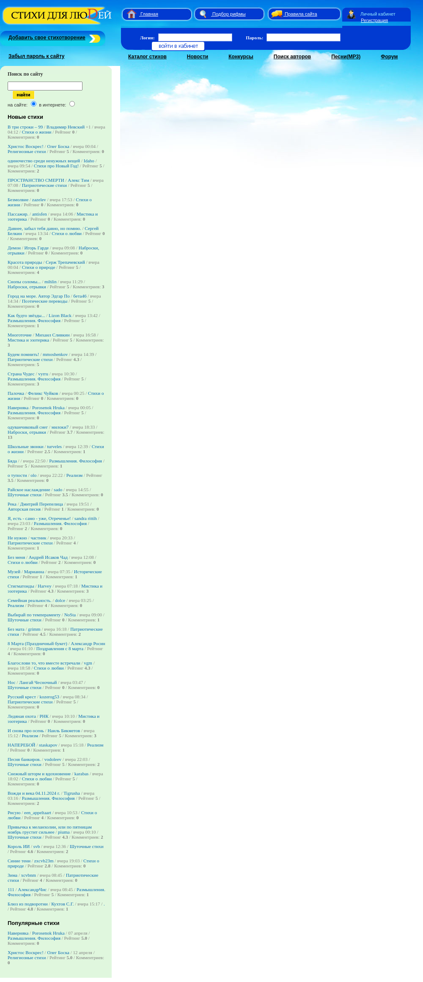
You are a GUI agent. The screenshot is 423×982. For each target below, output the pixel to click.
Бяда (12, 460)
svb (36, 846)
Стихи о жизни (37, 131)
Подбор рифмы (229, 13)
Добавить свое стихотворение (46, 38)
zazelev (39, 199)
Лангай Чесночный (38, 682)
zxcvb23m (44, 860)
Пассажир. (18, 213)
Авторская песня (24, 509)
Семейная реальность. (30, 600)
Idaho (89, 160)
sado (58, 489)
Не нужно (17, 537)
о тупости (18, 475)
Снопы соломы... (24, 281)
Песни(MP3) (345, 57)
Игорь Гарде (36, 247)
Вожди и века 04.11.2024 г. (34, 793)
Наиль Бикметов (63, 730)
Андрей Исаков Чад (48, 557)
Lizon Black (60, 315)
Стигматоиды (21, 585)
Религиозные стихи (27, 151)
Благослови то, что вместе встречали (44, 662)
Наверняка (18, 407)
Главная (149, 13)
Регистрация (374, 20)
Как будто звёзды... (26, 315)
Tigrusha (71, 793)
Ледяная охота (22, 716)
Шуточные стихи (24, 494)
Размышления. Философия (34, 320)
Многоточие (20, 334)
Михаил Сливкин (53, 334)
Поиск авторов (292, 57)
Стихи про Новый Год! (56, 165)
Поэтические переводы (45, 301)
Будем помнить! (23, 354)
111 (11, 889)
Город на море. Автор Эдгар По (39, 295)
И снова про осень (26, 730)
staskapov (48, 744)
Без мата (16, 629)
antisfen (39, 213)
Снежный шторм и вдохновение (39, 773)
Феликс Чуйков (43, 393)
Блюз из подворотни (28, 903)
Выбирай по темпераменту (34, 614)
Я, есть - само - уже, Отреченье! (39, 518)
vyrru (43, 373)
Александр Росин (88, 643)
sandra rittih (85, 518)
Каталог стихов (147, 57)
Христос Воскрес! (26, 146)
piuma (64, 831)
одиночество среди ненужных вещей (44, 160)
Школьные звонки (26, 446)
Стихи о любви (67, 233)
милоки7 (60, 426)
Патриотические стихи (44, 185)
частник (38, 537)
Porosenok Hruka (48, 407)
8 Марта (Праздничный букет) (37, 643)
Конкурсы (240, 57)
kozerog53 (49, 696)
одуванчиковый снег (28, 426)
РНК (43, 716)
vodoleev (52, 759)
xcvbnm (28, 875)
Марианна (34, 571)
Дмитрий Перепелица (41, 503)
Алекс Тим (78, 180)
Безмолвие (18, 199)
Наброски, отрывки (27, 286)
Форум (389, 57)
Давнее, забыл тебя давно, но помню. (44, 228)
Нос (12, 682)
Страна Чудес (21, 373)
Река (12, 503)
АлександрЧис (32, 889)
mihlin (50, 281)
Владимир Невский (66, 126)
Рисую (14, 812)
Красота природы (25, 262)
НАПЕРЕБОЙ (22, 744)
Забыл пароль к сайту (36, 56)
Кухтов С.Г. (62, 903)
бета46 (79, 295)
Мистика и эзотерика (28, 339)
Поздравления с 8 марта (59, 648)
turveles (54, 446)
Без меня (16, 557)
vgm (88, 662)
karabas (81, 773)
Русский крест (22, 696)
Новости (197, 57)
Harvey (44, 585)
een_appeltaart (37, 812)
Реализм (74, 475)
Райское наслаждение (29, 489)
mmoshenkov (55, 354)
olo (33, 475)
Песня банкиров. (24, 759)
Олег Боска (58, 146)
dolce (60, 600)
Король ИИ (19, 846)
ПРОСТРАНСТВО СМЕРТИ (36, 180)
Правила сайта (301, 13)
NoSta (70, 614)
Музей (14, 571)
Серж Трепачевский (65, 262)
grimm (34, 629)
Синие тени (19, 860)
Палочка (16, 393)
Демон (14, 247)
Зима (12, 875)
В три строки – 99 (25, 126)
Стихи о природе (38, 267)
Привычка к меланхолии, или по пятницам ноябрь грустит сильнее (50, 829)
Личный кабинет (378, 13)
